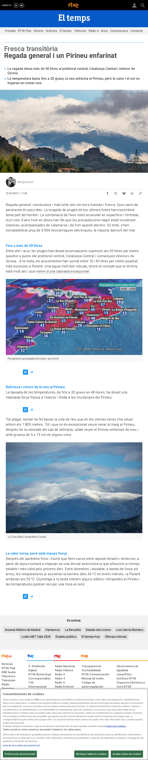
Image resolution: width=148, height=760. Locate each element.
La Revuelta (73, 630)
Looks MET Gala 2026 (36, 636)
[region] (74, 724)
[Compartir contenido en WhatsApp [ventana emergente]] (132, 192)
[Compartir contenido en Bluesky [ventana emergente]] (124, 192)
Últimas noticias (116, 636)
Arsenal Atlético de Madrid (22, 630)
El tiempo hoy (91, 636)
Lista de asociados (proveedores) (21, 745)
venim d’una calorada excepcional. (63, 271)
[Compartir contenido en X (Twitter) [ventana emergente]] (116, 192)
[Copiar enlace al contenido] (140, 192)
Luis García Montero (129, 630)
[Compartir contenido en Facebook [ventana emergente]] (107, 192)
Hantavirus (52, 630)
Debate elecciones (98, 630)
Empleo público (66, 636)
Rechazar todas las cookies (91, 754)
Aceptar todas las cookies (127, 754)
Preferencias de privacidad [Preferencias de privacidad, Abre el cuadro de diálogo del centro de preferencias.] (20, 754)
